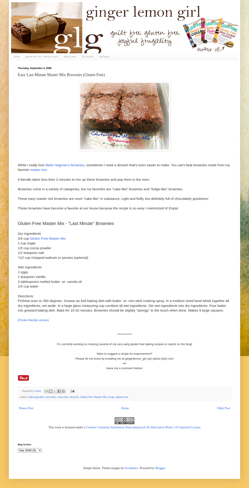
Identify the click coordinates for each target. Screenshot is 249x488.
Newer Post (26, 408)
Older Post (223, 408)
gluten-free (122, 397)
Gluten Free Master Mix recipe (97, 397)
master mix (38, 170)
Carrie (38, 391)
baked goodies (36, 397)
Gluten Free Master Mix (48, 238)
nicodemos (131, 468)
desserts (74, 397)
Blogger (160, 468)
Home (125, 408)
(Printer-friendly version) (33, 320)
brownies (51, 397)
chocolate (63, 397)
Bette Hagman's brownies (65, 165)
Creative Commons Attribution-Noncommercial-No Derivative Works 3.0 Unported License (143, 427)
